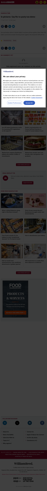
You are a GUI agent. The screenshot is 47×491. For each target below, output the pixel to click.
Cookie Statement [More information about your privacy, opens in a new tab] (36, 97)
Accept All (29, 103)
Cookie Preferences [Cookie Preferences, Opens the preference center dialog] (14, 103)
